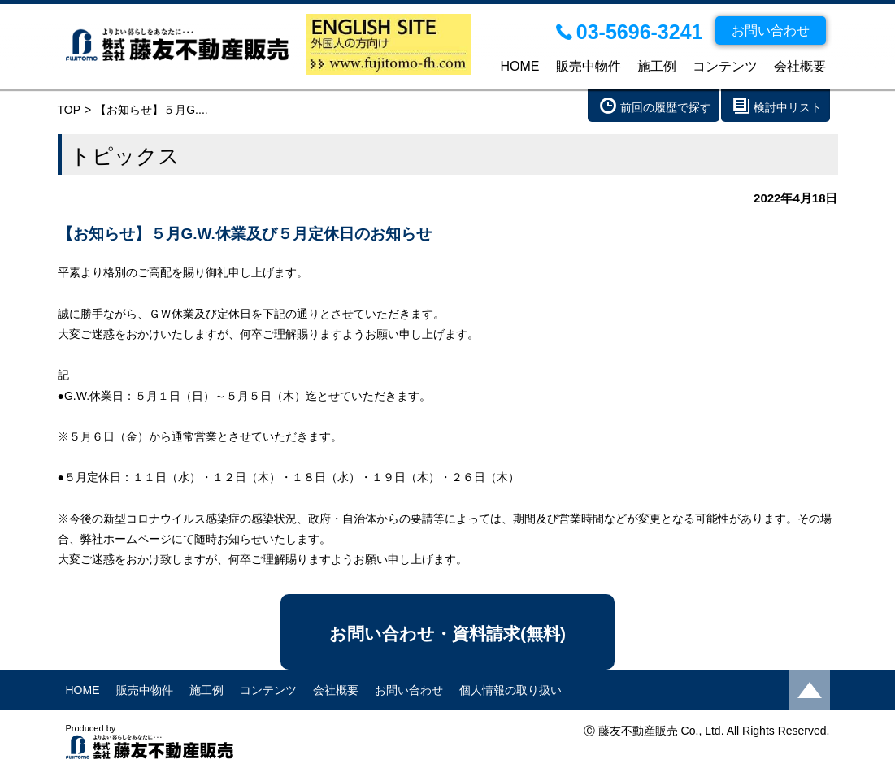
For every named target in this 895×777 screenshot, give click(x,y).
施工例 (656, 66)
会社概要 (800, 66)
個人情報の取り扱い (510, 690)
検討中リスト (788, 107)
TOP (69, 109)
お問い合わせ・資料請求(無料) (447, 633)
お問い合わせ (409, 690)
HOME (520, 66)
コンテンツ (725, 66)
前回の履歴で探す (665, 107)
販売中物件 (588, 66)
